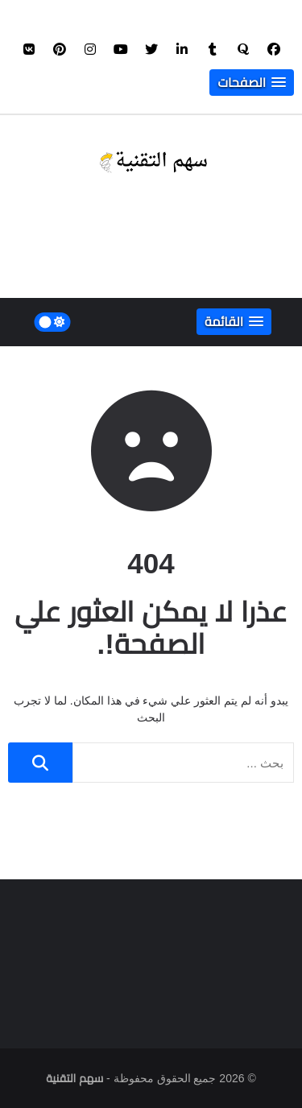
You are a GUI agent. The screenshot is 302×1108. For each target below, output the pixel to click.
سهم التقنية (74, 1078)
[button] (251, 82)
